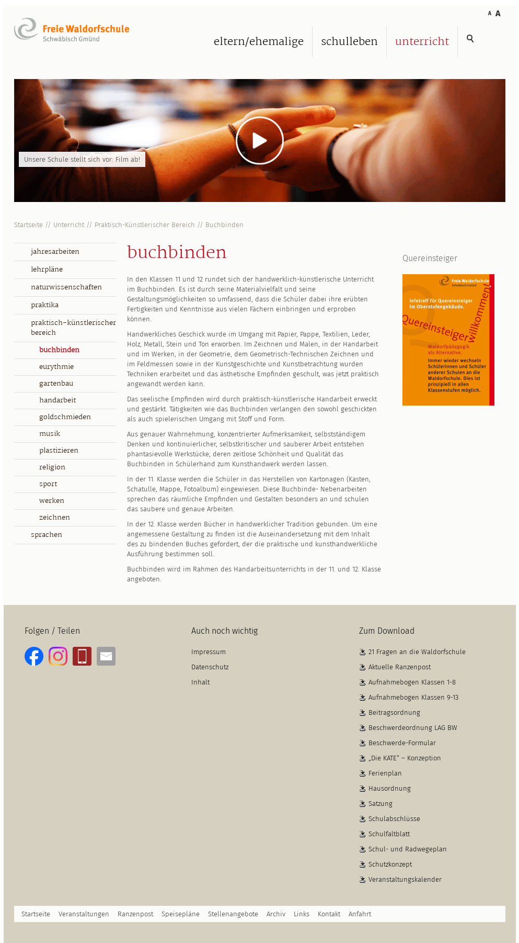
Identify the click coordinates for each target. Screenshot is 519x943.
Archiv (276, 914)
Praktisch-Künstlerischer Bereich (145, 225)
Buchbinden (224, 225)
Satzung (380, 803)
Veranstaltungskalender (405, 879)
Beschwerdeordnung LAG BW (412, 728)
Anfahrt (360, 914)
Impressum (208, 652)
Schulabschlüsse (394, 819)
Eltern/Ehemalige (259, 42)
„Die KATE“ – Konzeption (404, 758)
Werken (51, 501)
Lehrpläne (47, 269)
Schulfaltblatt (389, 834)
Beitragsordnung (394, 712)
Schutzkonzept (390, 864)
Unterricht (422, 42)
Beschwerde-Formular (402, 743)
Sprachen (46, 535)
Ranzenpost (135, 914)
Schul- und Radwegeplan (407, 849)
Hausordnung (389, 788)
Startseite (28, 225)
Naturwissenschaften (66, 287)
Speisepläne (181, 914)
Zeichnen (54, 517)
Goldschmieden (65, 417)
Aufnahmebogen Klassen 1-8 (412, 682)
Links (301, 914)
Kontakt (329, 914)
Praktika (45, 305)
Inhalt (200, 682)
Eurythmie (56, 367)
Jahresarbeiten (55, 251)
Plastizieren (58, 450)
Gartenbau (56, 383)
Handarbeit (57, 400)
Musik (49, 434)
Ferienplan (385, 773)
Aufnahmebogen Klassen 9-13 (413, 697)
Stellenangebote (233, 914)
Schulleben (349, 42)
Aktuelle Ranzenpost (399, 667)
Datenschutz (209, 667)
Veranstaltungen (84, 914)
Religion (52, 467)
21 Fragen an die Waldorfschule (417, 652)
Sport (48, 484)
